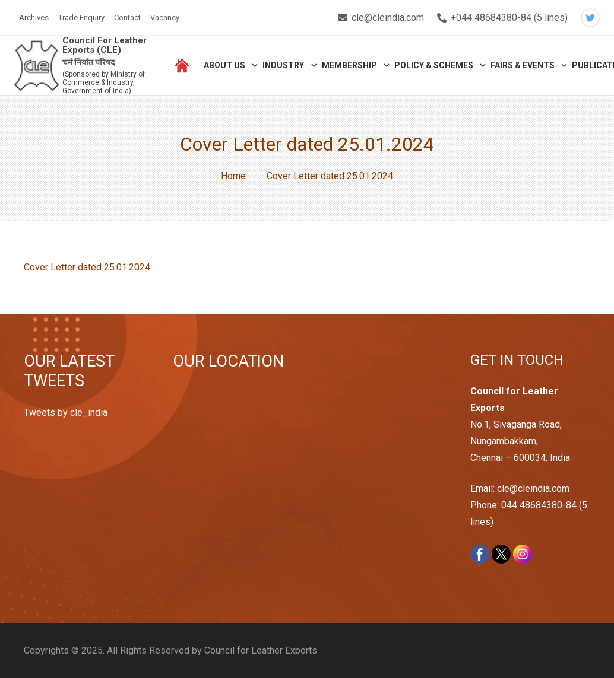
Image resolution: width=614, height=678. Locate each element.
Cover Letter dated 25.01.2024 (87, 267)
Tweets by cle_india (65, 412)
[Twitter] (590, 17)
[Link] (36, 65)
